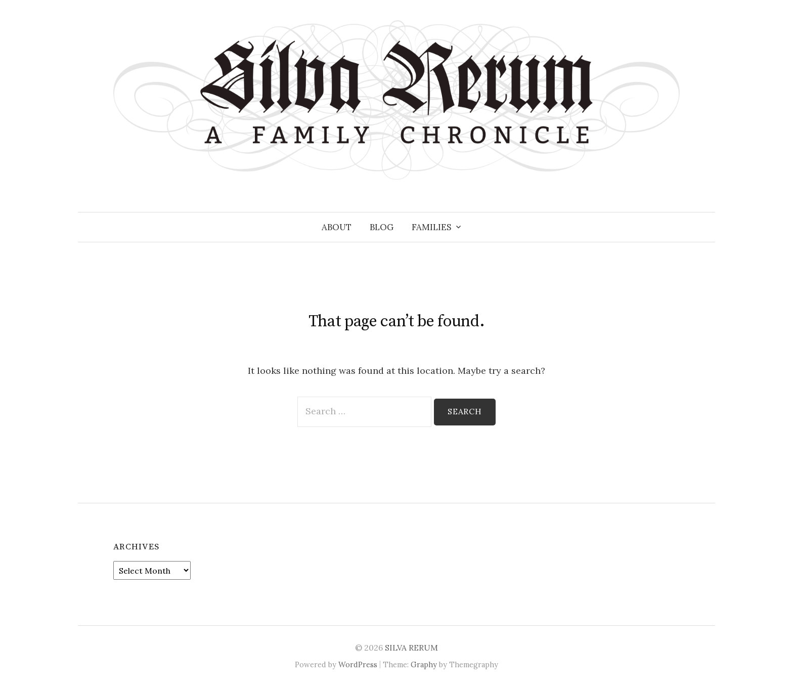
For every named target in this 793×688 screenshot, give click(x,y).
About (336, 227)
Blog (381, 227)
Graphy (424, 664)
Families (431, 227)
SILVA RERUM (411, 647)
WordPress (357, 664)
